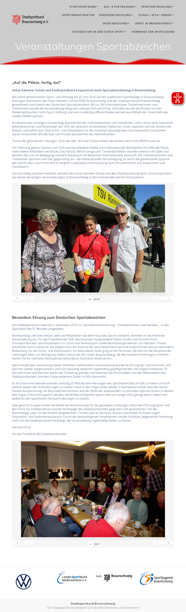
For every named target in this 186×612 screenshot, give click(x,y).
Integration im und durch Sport (98, 31)
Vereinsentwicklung (115, 15)
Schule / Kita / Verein (154, 15)
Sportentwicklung (156, 6)
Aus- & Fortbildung (119, 6)
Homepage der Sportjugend (153, 31)
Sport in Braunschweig (153, 23)
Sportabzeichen (115, 23)
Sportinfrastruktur (78, 15)
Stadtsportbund (82, 6)
